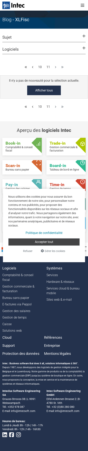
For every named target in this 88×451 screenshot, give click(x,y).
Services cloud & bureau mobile (63, 291)
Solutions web (12, 330)
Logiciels (9, 268)
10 (40, 67)
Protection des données (20, 354)
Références (53, 338)
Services (52, 275)
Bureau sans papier (15, 298)
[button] (44, 39)
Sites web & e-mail (59, 299)
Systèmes (54, 268)
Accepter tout (44, 242)
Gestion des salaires (16, 311)
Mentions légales (57, 354)
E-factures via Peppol (17, 304)
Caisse (7, 324)
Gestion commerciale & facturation (18, 289)
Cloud (6, 338)
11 (48, 67)
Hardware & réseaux (60, 282)
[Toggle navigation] (82, 5)
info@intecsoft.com (23, 411)
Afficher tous (44, 90)
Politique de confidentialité (44, 233)
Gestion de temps (14, 317)
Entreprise (52, 346)
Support (8, 346)
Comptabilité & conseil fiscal (17, 277)
